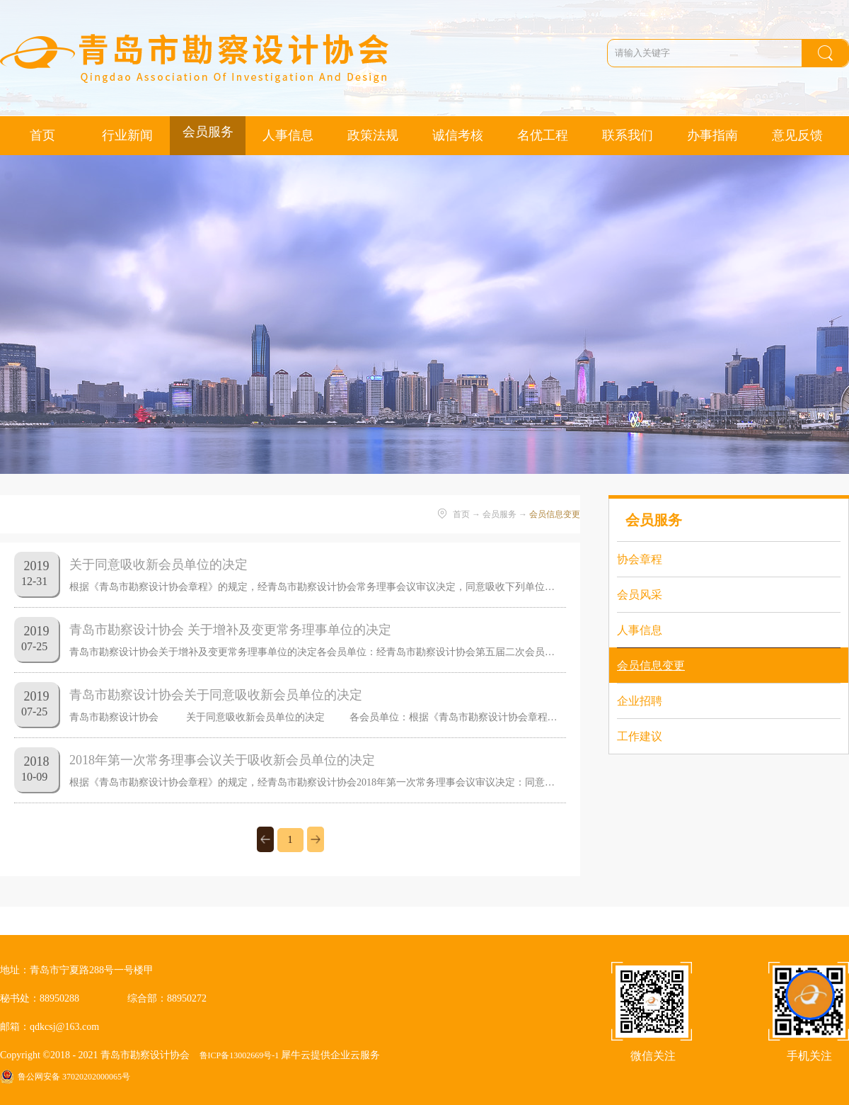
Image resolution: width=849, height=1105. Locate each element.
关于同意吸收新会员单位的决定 (158, 564)
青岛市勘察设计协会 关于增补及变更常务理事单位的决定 (230, 630)
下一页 (315, 839)
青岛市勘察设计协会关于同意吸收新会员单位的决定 (215, 695)
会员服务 (499, 514)
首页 (42, 135)
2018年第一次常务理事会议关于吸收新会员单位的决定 (222, 760)
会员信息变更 (554, 514)
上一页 (265, 839)
